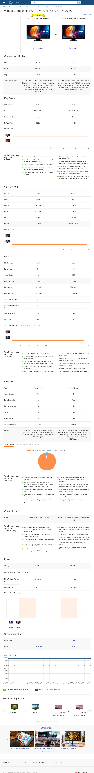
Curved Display (26, 325)
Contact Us (22, 762)
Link (38, 640)
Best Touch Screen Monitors (19, 749)
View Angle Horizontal (11, 325)
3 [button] (43, 722)
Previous (4, 710)
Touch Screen (9, 445)
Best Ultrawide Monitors (43, 749)
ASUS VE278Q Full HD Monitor (49, 689)
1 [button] (37, 722)
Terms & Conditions (55, 762)
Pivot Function (34, 445)
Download (38, 646)
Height (6, 229)
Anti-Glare (37, 325)
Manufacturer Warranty (12, 593)
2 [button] (40, 722)
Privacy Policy (38, 762)
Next (90, 710)
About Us (6, 762)
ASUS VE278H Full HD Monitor (17, 689)
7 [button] (54, 722)
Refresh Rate (8, 129)
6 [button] (51, 722)
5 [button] (48, 722)
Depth (13, 229)
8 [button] (57, 722)
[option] (25, 710)
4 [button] (46, 722)
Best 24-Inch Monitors (68, 749)
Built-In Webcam (21, 445)
